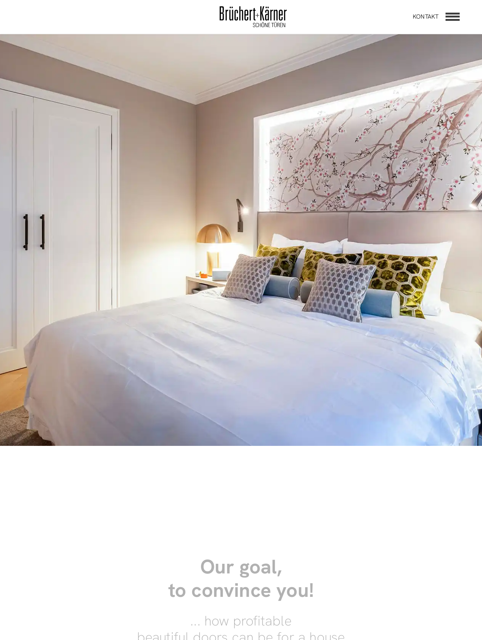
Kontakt (425, 16)
